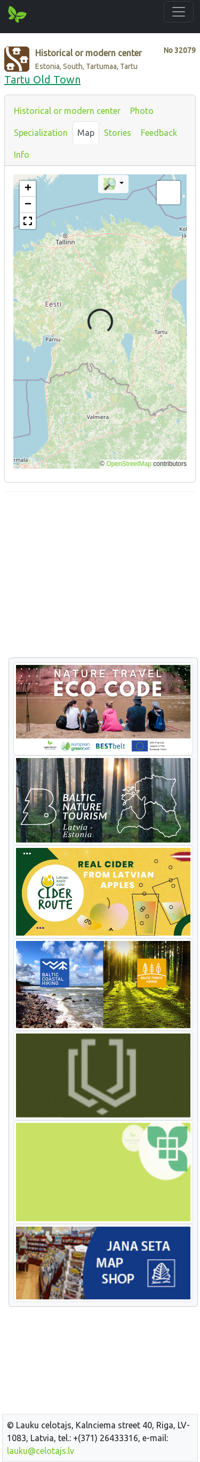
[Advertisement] (100, 575)
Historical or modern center (67, 111)
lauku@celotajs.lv (40, 1451)
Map (85, 132)
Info (21, 154)
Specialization (41, 132)
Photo (142, 111)
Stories (117, 132)
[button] (28, 189)
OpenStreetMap (128, 464)
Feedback (159, 132)
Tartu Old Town (42, 79)
